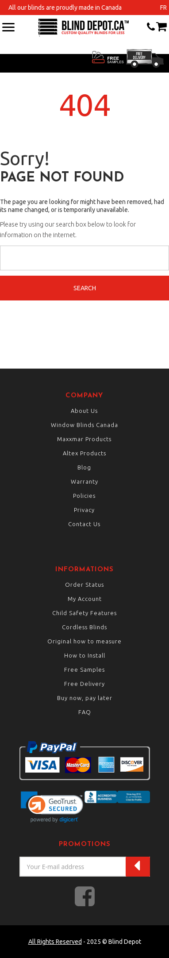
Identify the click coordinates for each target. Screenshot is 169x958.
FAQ (84, 712)
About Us (84, 411)
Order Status (84, 584)
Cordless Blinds (84, 627)
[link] (52, 807)
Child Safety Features (84, 613)
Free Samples (84, 669)
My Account (85, 599)
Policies (84, 495)
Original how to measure (84, 641)
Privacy (84, 510)
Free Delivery (84, 684)
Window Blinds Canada (84, 425)
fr (163, 7)
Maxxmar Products (84, 439)
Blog (84, 467)
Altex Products (84, 453)
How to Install (84, 655)
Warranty (84, 481)
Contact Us (84, 524)
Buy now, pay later (84, 698)
